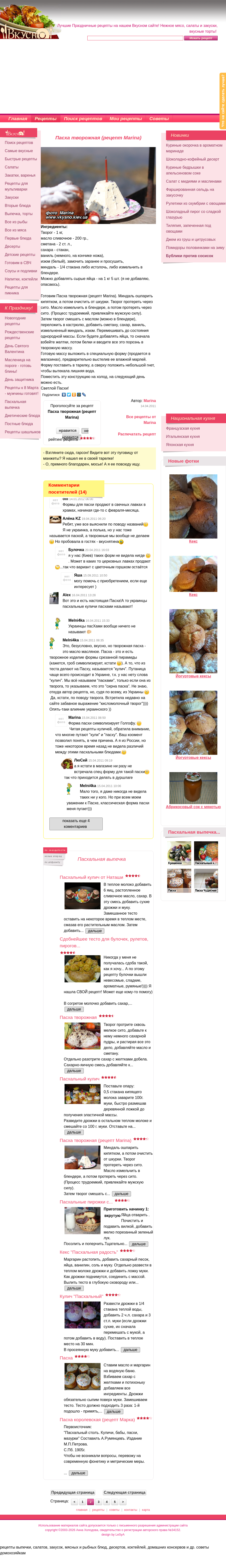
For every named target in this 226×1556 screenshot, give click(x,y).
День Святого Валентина (17, 349)
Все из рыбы (16, 222)
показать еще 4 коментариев (76, 824)
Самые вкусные (19, 151)
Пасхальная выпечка (15, 404)
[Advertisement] (113, 77)
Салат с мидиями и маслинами (193, 181)
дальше (95, 931)
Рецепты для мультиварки (16, 186)
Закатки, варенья (20, 175)
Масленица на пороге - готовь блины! (18, 365)
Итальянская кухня (183, 436)
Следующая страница (125, 1492)
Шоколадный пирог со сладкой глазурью (193, 214)
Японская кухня (180, 445)
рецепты (98, 1510)
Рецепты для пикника (16, 290)
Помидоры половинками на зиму (195, 248)
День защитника (19, 380)
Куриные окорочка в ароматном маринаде (194, 148)
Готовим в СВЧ (18, 263)
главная (81, 1510)
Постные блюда (19, 424)
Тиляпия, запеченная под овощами (188, 228)
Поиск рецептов (83, 118)
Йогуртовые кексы (193, 674)
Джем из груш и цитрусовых (191, 239)
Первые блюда (18, 238)
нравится (68, 430)
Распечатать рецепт (137, 434)
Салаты (11, 167)
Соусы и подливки (21, 271)
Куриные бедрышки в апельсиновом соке (185, 170)
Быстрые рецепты (21, 159)
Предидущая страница (73, 1492)
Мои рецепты (126, 118)
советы (114, 1510)
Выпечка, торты (19, 214)
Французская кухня (183, 428)
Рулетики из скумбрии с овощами (196, 203)
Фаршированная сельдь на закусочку (190, 192)
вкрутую (112, 1216)
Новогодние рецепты (15, 321)
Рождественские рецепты (19, 335)
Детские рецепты (20, 255)
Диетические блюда (22, 416)
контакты (130, 1510)
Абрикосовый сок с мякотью (193, 805)
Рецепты (46, 118)
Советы (159, 118)
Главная (17, 118)
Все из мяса (15, 230)
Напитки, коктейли (21, 279)
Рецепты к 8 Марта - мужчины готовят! (22, 391)
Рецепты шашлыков (23, 432)
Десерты (12, 246)
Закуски (12, 197)
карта (146, 1510)
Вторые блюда (18, 206)
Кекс (193, 539)
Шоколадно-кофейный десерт (192, 159)
